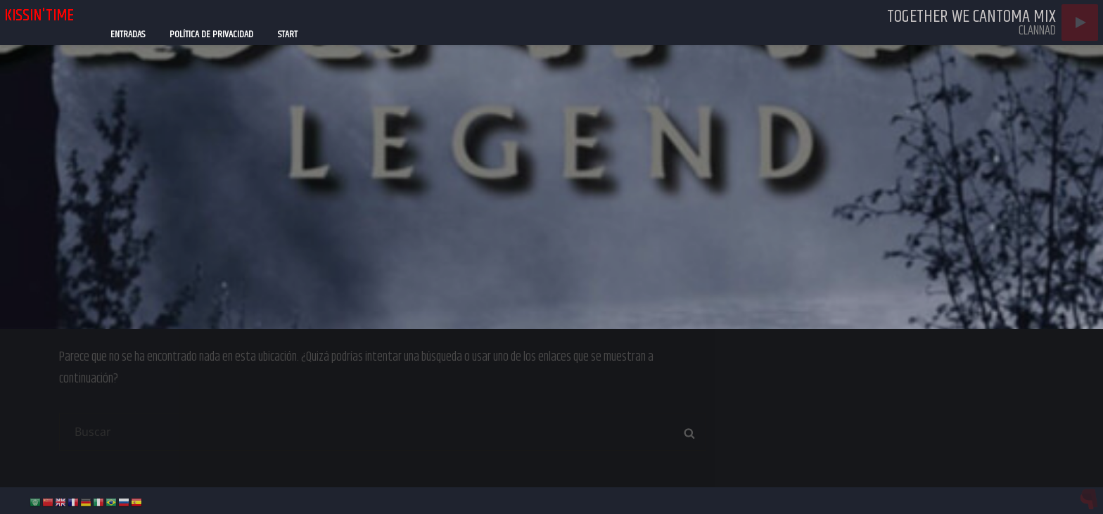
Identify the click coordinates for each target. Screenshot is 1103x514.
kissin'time (39, 15)
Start (288, 34)
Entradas (127, 34)
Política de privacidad (211, 34)
